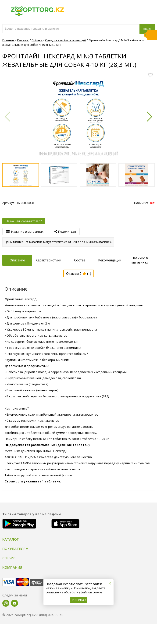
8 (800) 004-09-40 (49, 615)
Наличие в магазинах (140, 260)
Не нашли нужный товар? (24, 221)
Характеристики (48, 260)
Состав (80, 260)
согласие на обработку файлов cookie (74, 592)
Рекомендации (109, 260)
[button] (149, 116)
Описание (17, 260)
